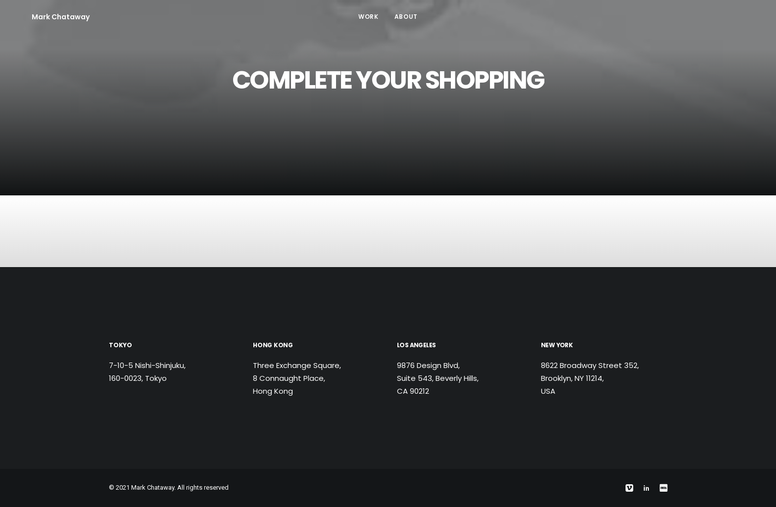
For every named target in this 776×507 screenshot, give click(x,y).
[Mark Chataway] (46, 16)
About (406, 16)
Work (368, 16)
